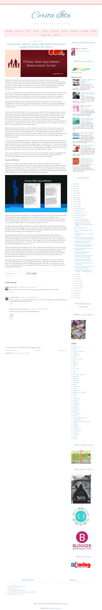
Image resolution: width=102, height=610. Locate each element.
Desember (78, 208)
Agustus (77, 217)
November (78, 210)
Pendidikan (76, 404)
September (78, 215)
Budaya (75, 349)
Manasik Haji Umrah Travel (16, 594)
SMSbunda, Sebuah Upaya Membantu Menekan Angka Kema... (83, 224)
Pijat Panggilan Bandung (15, 590)
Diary (74, 361)
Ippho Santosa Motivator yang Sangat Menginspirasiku (83, 245)
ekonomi (75, 363)
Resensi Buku (77, 414)
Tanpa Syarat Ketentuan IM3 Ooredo (81, 422)
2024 (75, 188)
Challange (76, 353)
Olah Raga (76, 398)
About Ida (46, 35)
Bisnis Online (77, 347)
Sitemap (56, 35)
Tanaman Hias (77, 419)
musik (74, 396)
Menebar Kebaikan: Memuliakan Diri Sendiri (87, 107)
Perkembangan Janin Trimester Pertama (84, 234)
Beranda (9, 31)
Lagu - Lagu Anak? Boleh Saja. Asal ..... (83, 230)
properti (75, 406)
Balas (11, 292)
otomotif (75, 400)
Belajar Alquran (13, 588)
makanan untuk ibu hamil (19, 309)
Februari (77, 285)
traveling (75, 433)
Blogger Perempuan (55, 608)
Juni (76, 276)
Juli (76, 274)
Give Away (76, 369)
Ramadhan (76, 410)
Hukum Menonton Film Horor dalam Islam (88, 133)
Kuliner (45, 31)
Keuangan (76, 382)
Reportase (76, 412)
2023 (75, 191)
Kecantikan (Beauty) (79, 374)
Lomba (75, 388)
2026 (75, 184)
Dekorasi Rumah (78, 359)
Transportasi (77, 431)
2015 (75, 290)
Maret (77, 283)
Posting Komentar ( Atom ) (21, 353)
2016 (75, 206)
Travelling (76, 435)
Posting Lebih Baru (11, 350)
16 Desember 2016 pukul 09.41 (38, 309)
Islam (28, 31)
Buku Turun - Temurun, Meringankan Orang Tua (82, 220)
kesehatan (76, 380)
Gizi (74, 371)
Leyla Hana (14, 287)
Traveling (84, 31)
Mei (76, 279)
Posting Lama (62, 350)
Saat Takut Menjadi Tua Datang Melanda (88, 146)
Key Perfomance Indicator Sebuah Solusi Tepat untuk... (83, 259)
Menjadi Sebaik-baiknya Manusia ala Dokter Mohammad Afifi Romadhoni (87, 160)
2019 (75, 200)
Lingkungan (76, 386)
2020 (75, 197)
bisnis (74, 345)
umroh (75, 436)
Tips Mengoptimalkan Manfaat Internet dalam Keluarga (83, 256)
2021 (75, 195)
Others (94, 31)
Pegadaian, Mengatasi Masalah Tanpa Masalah (87, 81)
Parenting (19, 31)
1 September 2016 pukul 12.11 (29, 297)
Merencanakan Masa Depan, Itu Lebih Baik (84, 263)
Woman (65, 31)
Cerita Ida (51, 16)
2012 (75, 297)
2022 (75, 193)
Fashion (75, 365)
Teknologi (55, 31)
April (76, 281)
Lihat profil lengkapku (83, 51)
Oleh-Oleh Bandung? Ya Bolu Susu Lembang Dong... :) (88, 94)
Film (74, 367)
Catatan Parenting (78, 351)
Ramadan (76, 408)
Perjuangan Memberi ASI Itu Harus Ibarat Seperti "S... (83, 241)
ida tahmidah (82, 48)
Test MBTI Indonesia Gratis (16, 586)
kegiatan (75, 376)
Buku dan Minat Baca (80, 228)
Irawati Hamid (15, 297)
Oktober (77, 213)
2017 (75, 204)
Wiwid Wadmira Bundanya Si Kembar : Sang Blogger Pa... (83, 270)
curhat (75, 357)
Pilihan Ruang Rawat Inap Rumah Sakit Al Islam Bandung (87, 120)
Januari (77, 288)
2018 (75, 202)
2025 (75, 186)
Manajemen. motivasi (79, 392)
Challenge (76, 355)
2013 (75, 295)
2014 (75, 293)
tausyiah (75, 425)
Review (36, 31)
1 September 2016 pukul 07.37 (28, 287)
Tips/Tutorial (77, 429)
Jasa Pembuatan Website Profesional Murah (22, 592)
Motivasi (74, 31)
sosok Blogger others (79, 417)
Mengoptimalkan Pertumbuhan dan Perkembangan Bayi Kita (84, 238)
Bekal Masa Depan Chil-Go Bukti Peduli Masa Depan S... (84, 267)
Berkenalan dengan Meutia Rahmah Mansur (82, 252)
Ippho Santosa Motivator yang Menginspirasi (83, 249)
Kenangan (76, 378)
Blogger (65, 604)
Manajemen (76, 390)
